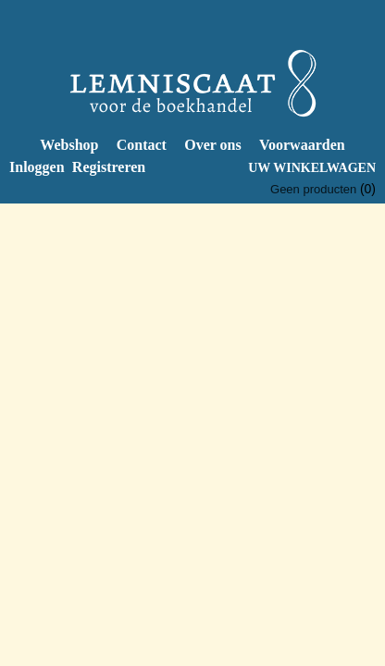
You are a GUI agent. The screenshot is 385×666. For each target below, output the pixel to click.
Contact (142, 145)
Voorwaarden (302, 145)
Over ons (212, 145)
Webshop (69, 145)
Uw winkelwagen (312, 168)
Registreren (108, 167)
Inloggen (37, 167)
